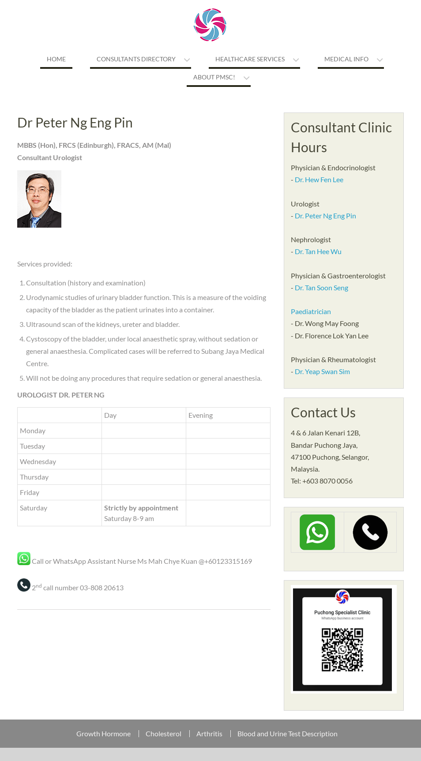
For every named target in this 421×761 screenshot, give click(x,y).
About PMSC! (214, 77)
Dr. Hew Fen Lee (319, 179)
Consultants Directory (136, 59)
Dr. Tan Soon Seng (321, 287)
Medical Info (346, 59)
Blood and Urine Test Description (287, 733)
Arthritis (209, 733)
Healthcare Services (250, 59)
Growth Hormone (103, 733)
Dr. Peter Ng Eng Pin (325, 215)
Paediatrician (311, 311)
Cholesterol (163, 733)
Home (56, 59)
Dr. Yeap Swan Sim (322, 371)
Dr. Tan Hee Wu (318, 251)
